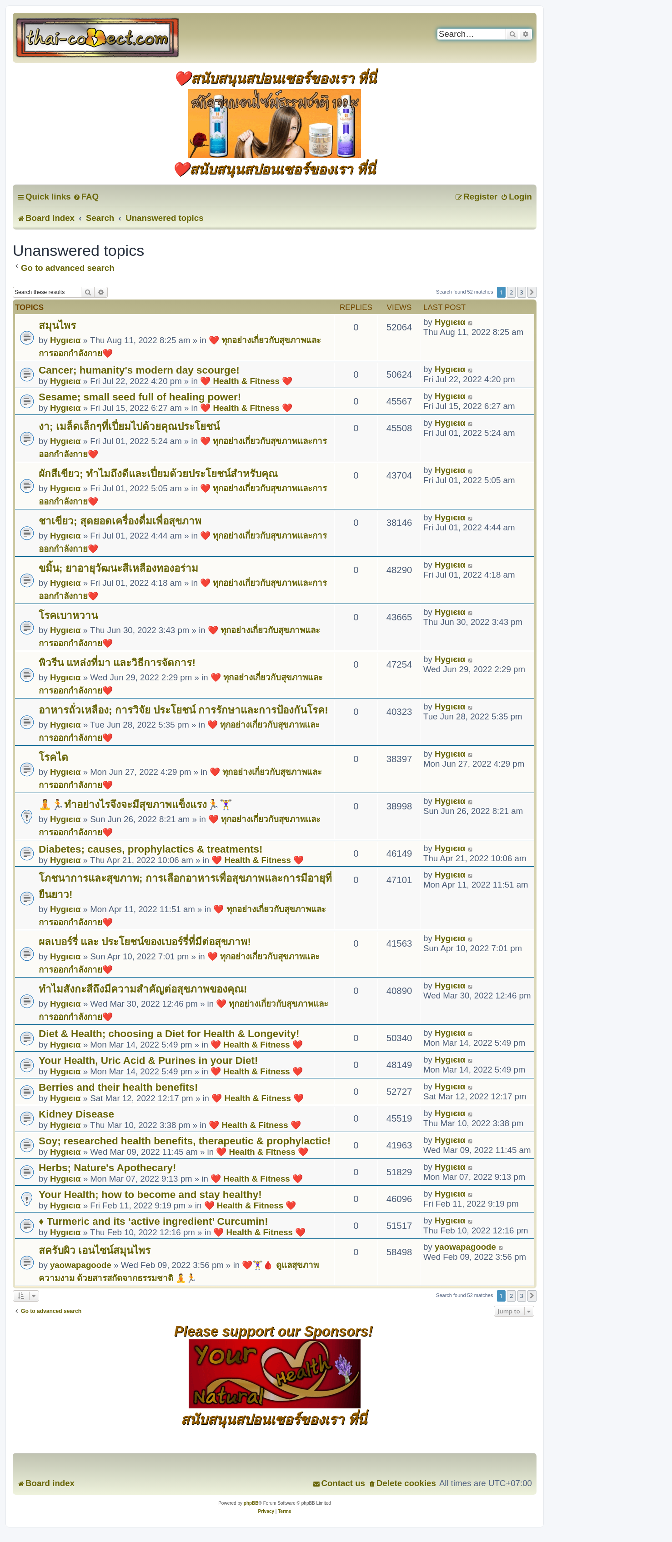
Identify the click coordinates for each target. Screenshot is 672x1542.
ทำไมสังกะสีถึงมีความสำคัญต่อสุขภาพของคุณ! (143, 989)
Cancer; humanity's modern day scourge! (139, 370)
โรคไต (53, 757)
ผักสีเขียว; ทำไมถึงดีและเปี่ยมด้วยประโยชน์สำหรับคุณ (158, 473)
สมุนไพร (57, 325)
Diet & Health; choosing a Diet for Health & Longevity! (169, 1033)
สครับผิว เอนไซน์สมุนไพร (94, 1250)
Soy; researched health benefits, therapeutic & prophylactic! (185, 1141)
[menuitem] (86, 196)
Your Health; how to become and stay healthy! (150, 1194)
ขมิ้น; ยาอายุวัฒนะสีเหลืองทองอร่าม (118, 568)
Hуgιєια (65, 340)
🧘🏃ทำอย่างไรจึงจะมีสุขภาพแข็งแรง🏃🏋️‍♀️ (135, 804)
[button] (532, 292)
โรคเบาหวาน (68, 615)
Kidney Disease (76, 1114)
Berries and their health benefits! (118, 1087)
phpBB (251, 1503)
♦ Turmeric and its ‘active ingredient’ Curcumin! (153, 1221)
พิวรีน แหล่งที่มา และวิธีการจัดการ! (117, 663)
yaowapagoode (80, 1265)
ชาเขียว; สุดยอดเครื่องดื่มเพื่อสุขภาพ (120, 521)
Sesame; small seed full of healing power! (140, 397)
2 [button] (511, 292)
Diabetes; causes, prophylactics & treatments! (151, 849)
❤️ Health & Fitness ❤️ (246, 381)
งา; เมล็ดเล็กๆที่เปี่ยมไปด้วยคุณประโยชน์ (129, 426)
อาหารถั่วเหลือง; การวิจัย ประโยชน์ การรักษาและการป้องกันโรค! (183, 710)
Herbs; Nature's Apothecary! (107, 1167)
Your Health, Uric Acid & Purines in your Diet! (148, 1060)
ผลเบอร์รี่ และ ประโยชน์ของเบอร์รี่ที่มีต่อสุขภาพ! (145, 942)
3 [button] (521, 292)
